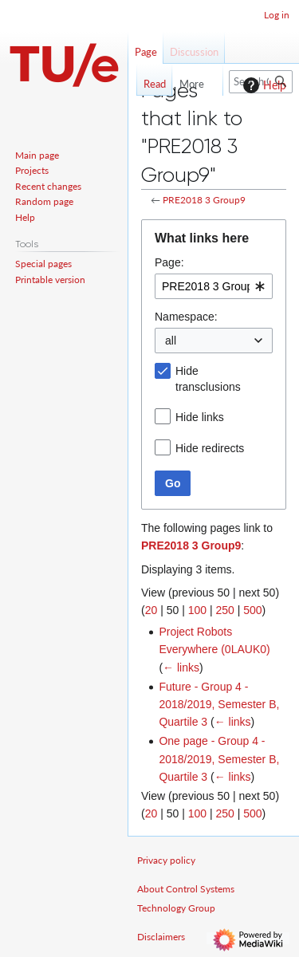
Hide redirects (209, 448)
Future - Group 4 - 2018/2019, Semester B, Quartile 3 (219, 704)
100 (197, 610)
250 (224, 610)
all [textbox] (170, 340)
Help (262, 85)
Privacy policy (166, 860)
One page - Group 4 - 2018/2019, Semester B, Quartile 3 (219, 758)
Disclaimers (161, 937)
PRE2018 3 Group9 (204, 200)
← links (181, 667)
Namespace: (186, 316)
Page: (169, 262)
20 (151, 610)
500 (252, 610)
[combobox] (214, 286)
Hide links (199, 417)
